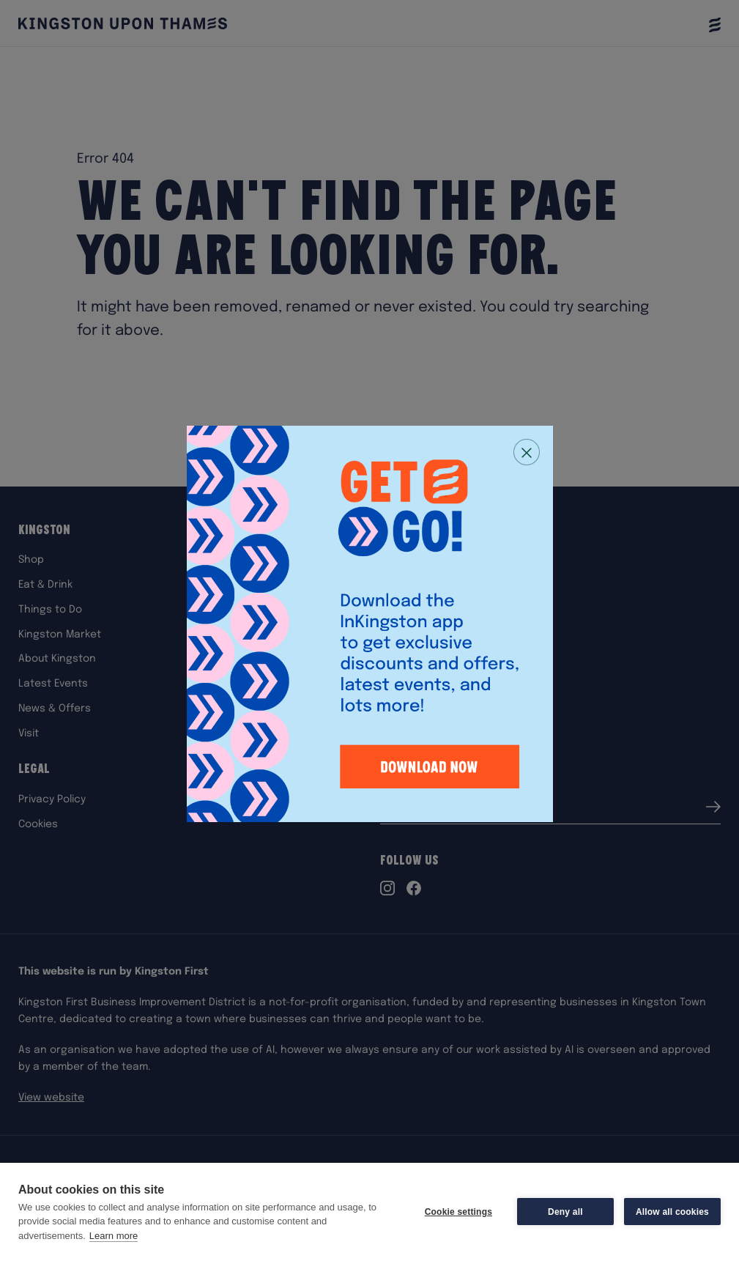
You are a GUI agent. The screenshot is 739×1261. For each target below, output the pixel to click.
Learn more (113, 1235)
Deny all (565, 1212)
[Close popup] (526, 452)
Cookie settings (458, 1212)
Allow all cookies (672, 1212)
